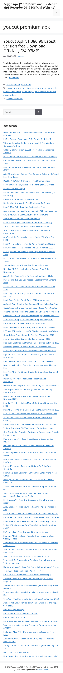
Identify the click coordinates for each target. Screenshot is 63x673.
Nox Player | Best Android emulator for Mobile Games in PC (30, 656)
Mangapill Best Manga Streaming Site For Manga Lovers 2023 (31, 342)
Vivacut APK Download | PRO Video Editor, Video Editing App (30, 513)
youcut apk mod (29, 88)
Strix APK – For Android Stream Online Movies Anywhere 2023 (31, 409)
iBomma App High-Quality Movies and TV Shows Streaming (30, 211)
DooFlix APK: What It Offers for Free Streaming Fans (26, 181)
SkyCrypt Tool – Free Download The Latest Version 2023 (28, 247)
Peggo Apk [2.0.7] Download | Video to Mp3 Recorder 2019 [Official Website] (30, 5)
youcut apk (26, 84)
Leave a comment (14, 98)
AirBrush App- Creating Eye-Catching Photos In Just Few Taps (30, 304)
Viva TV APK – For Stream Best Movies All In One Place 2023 (30, 413)
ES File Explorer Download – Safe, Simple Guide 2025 (27, 139)
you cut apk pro (13, 88)
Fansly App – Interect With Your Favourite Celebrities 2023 (29, 350)
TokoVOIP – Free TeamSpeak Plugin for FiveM (23, 570)
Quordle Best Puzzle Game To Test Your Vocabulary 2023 (28, 335)
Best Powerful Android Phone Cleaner (20, 613)
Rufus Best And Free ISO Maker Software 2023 (24, 323)
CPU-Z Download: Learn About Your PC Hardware (25, 214)
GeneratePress (43, 669)
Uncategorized (13, 84)
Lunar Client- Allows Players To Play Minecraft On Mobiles (29, 244)
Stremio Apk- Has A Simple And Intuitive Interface (25, 265)
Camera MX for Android (14, 617)
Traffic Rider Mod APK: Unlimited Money (21, 218)
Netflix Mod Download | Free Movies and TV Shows (26, 203)
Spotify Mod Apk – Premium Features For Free (24, 207)
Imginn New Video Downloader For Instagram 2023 (26, 339)
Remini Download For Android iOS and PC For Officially (28, 361)
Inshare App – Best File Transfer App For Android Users (28, 428)
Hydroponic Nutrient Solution (16, 652)
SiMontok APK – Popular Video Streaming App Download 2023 (31, 315)
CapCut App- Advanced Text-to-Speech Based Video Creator (30, 308)
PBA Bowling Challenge (13, 609)
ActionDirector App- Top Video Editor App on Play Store (28, 319)
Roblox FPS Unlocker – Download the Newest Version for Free (31, 517)
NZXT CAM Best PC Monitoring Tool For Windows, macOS (29, 327)
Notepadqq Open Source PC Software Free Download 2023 (29, 346)
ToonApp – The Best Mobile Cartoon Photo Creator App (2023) (31, 599)
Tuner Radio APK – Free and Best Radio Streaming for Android (31, 311)
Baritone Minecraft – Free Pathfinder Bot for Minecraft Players (31, 567)
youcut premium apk (46, 88)
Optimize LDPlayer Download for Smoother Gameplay (27, 222)
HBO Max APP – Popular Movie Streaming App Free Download (31, 385)
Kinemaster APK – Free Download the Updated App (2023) (29, 521)
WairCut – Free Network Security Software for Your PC (27, 556)
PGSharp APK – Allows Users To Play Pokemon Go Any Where (30, 331)
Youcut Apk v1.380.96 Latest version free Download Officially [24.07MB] (29, 45)
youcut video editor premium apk (18, 91)
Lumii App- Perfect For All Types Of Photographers (26, 300)
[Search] (38, 112)
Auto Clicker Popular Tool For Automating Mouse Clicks (28, 276)
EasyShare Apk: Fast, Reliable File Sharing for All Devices (28, 184)
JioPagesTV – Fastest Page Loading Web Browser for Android (30, 621)
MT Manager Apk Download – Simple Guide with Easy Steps (30, 156)
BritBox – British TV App (14, 188)
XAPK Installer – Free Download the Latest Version (26, 532)
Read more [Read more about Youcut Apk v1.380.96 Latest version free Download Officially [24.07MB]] (14, 77)
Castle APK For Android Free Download (20, 199)
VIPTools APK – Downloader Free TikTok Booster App (27, 574)
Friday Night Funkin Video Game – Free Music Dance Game (30, 424)
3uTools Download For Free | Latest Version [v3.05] (26, 226)
